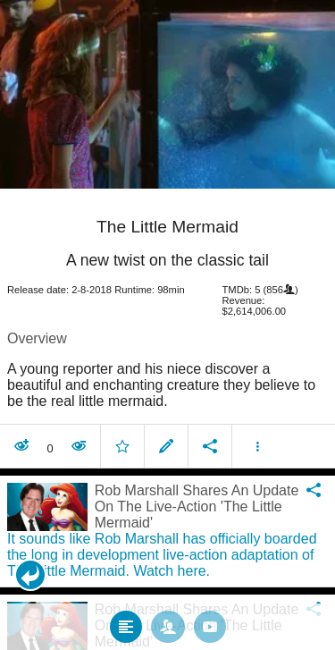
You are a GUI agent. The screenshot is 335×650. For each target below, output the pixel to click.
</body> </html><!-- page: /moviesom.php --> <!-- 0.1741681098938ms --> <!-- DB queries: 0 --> (167, 325)
